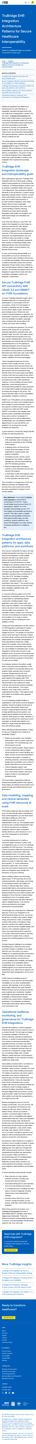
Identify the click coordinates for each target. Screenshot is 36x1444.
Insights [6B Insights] (4, 1335)
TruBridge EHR (7, 146)
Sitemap (4, 1360)
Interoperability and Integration (11, 1376)
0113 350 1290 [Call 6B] (6, 1390)
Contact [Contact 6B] (4, 1340)
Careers (4, 1338)
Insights (10, 61)
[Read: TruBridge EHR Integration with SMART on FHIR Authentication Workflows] (18, 1293)
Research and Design (9, 1371)
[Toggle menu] (32, 2)
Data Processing (7, 1353)
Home (4, 61)
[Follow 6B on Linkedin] (6, 1393)
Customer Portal (7, 1342)
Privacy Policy (6, 1351)
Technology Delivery (8, 1374)
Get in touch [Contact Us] (11, 1250)
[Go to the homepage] (5, 2)
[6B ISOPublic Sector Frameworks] (25, 1404)
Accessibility (6, 1356)
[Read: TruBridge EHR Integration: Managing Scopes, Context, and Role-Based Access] (18, 1285)
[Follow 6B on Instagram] (9, 1393)
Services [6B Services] (4, 1333)
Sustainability (6, 1358)
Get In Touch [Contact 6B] (8, 1317)
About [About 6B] (4, 1331)
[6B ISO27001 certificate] (19, 1404)
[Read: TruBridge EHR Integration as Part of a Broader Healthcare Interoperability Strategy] (18, 1271)
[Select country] (27, 2)
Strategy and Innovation (9, 1369)
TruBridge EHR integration (19, 116)
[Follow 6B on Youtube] (13, 1393)
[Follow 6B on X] (3, 1393)
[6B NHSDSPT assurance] (5, 1404)
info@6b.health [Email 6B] (7, 1387)
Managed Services (8, 1378)
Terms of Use (29, 1414)
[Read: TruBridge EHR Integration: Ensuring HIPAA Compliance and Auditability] (18, 1278)
